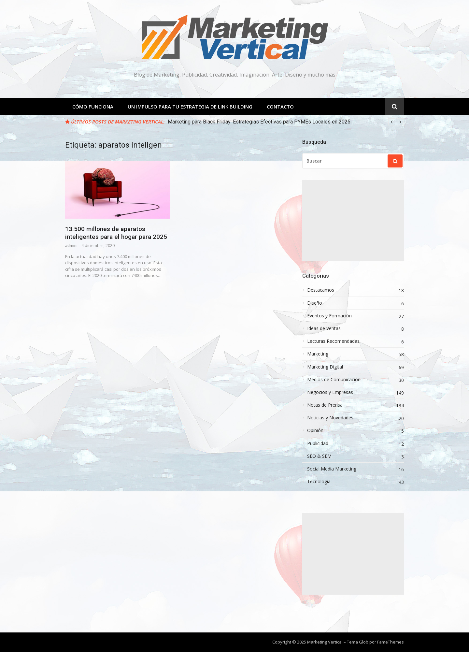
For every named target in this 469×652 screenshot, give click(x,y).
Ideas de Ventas (324, 328)
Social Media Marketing (331, 469)
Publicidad (317, 443)
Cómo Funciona (92, 106)
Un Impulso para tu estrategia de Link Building (190, 106)
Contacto (280, 106)
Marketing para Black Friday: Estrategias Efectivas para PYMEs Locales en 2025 (259, 122)
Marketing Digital (325, 367)
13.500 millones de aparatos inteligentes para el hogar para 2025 (116, 233)
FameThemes (390, 642)
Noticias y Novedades (330, 418)
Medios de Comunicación (334, 380)
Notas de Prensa (325, 405)
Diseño (314, 303)
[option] (286, 121)
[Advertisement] (353, 220)
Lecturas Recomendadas (333, 341)
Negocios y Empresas (330, 392)
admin (71, 245)
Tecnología (319, 482)
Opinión (315, 430)
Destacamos (320, 290)
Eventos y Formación (329, 316)
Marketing (317, 354)
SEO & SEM (319, 456)
